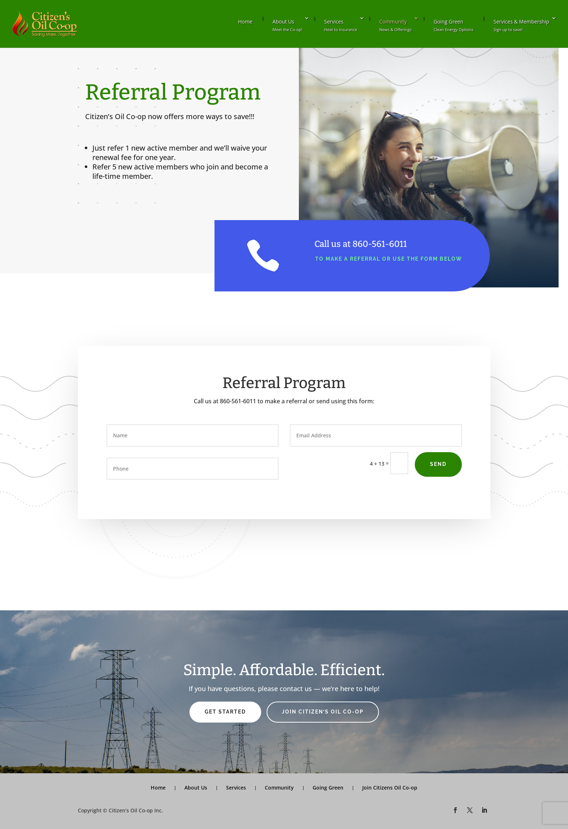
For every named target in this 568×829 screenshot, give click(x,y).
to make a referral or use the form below (388, 259)
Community (395, 25)
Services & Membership (521, 25)
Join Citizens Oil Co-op (389, 787)
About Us (287, 25)
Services (340, 25)
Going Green (453, 25)
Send (438, 464)
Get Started (225, 712)
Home (245, 21)
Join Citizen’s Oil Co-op (323, 712)
